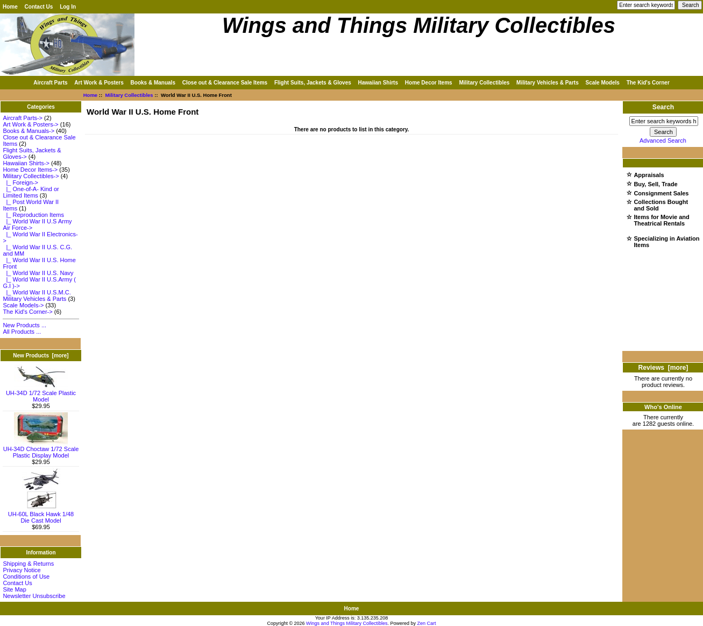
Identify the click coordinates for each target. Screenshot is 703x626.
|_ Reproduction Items (33, 215)
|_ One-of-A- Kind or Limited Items (31, 192)
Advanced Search (663, 140)
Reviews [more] (663, 367)
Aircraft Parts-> (22, 118)
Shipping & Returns (28, 563)
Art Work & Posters (99, 83)
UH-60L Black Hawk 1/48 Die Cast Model (41, 514)
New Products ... (24, 325)
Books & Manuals (153, 83)
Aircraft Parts (50, 83)
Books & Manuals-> (28, 131)
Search (663, 107)
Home (10, 7)
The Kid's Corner (648, 83)
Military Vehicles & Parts (547, 83)
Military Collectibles (129, 95)
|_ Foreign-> (20, 182)
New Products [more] (40, 355)
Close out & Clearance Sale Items (224, 83)
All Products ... (22, 331)
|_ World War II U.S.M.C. (36, 292)
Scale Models (603, 83)
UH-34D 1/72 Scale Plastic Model (41, 393)
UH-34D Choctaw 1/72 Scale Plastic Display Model (41, 449)
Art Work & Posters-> (30, 124)
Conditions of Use (26, 576)
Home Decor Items (428, 83)
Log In (68, 7)
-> (31, 176)
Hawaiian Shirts (378, 83)
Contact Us (39, 7)
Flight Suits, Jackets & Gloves (312, 83)
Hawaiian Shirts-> (26, 163)
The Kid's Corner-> (27, 311)
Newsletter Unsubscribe (34, 596)
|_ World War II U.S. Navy (38, 273)
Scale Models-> (23, 305)
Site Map (14, 589)
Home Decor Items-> (30, 169)
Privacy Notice (21, 570)
